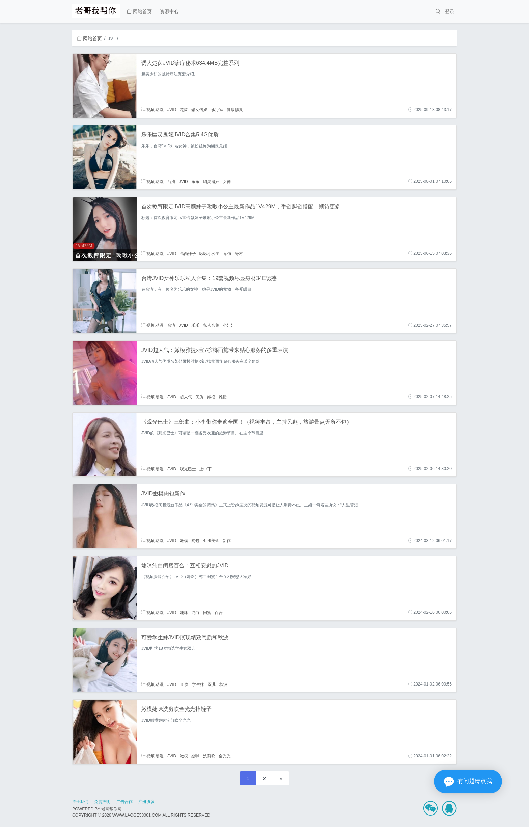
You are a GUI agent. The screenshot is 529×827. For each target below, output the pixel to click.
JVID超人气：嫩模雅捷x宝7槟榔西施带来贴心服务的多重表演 (214, 350)
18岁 (184, 684)
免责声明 (102, 801)
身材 (239, 253)
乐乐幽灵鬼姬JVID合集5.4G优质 (180, 134)
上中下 (205, 468)
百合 (219, 612)
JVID (171, 109)
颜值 (227, 253)
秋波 (223, 684)
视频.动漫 (152, 109)
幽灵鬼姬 (211, 181)
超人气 (186, 396)
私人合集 (211, 325)
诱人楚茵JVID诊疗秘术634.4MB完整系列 (190, 63)
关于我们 (80, 801)
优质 (199, 396)
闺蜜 (207, 612)
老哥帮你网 (111, 809)
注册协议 (146, 801)
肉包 (195, 540)
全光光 (225, 756)
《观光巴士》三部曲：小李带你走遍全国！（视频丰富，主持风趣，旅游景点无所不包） (246, 422)
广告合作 (124, 801)
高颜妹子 (188, 253)
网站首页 (139, 11)
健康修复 (235, 109)
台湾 (171, 181)
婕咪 (184, 612)
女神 (227, 181)
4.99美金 (211, 540)
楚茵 (184, 109)
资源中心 (169, 11)
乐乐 (195, 181)
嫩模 (211, 396)
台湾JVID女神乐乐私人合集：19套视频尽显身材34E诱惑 (209, 278)
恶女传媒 (199, 109)
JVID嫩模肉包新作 (163, 493)
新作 (227, 540)
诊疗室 (217, 109)
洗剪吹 (209, 756)
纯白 (195, 612)
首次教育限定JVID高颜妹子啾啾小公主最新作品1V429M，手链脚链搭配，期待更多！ (243, 206)
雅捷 (223, 396)
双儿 (212, 684)
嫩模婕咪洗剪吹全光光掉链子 (176, 709)
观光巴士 (188, 468)
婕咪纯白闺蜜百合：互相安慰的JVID (185, 565)
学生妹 (198, 684)
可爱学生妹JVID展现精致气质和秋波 (185, 637)
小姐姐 (229, 325)
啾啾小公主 (209, 253)
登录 (449, 11)
